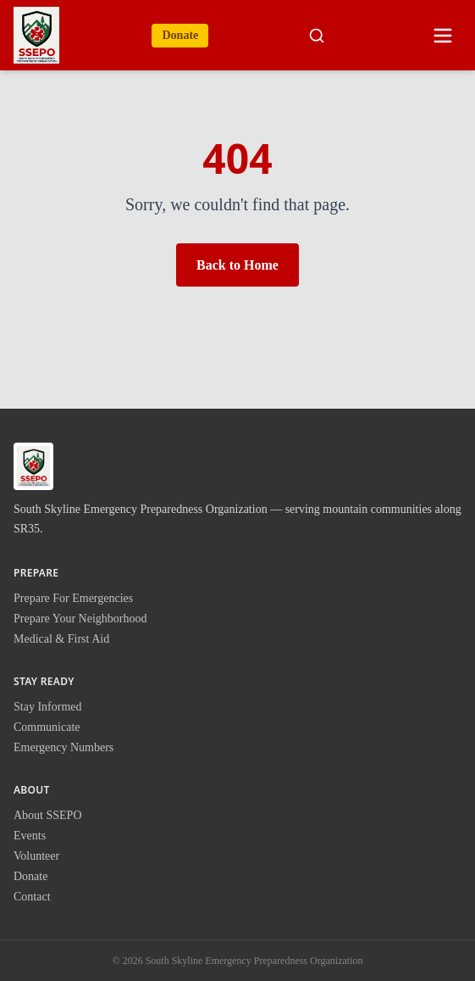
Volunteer (36, 856)
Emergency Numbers (63, 747)
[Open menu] (442, 35)
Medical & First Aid (61, 639)
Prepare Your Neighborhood (80, 618)
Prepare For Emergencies (73, 598)
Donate (180, 35)
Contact (32, 896)
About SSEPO (48, 815)
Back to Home (237, 265)
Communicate (47, 727)
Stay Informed (47, 706)
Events (30, 835)
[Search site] (316, 35)
